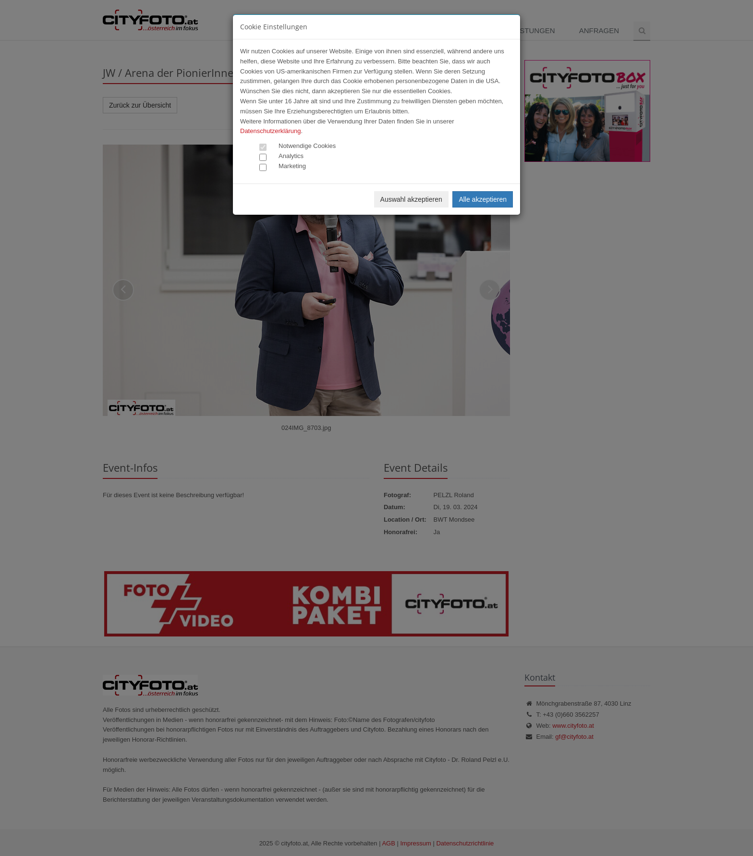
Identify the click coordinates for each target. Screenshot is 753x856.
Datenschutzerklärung (270, 131)
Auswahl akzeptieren (411, 199)
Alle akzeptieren (483, 199)
